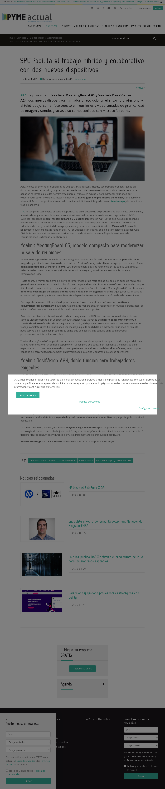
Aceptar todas (28, 395)
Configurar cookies (149, 408)
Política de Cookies (89, 401)
